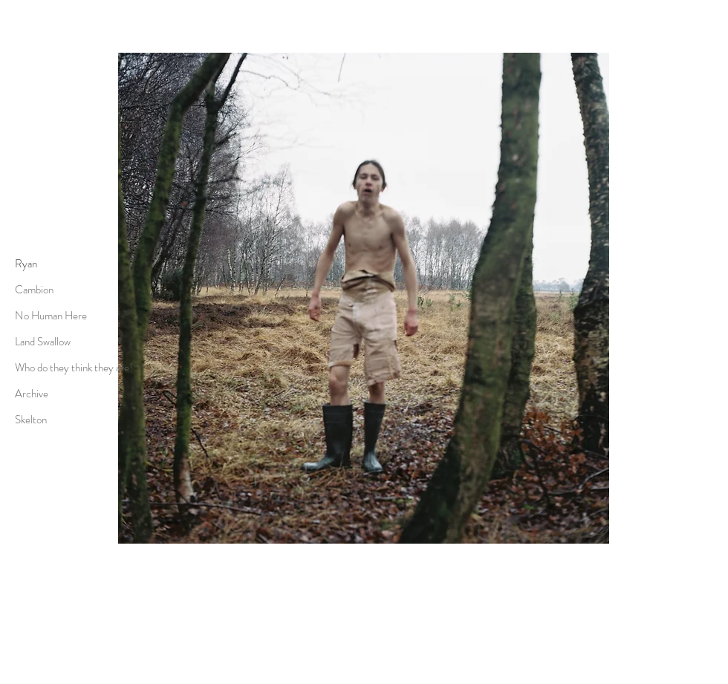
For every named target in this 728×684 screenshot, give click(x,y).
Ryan (26, 263)
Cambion (34, 289)
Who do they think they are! (73, 367)
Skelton (31, 419)
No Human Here (51, 315)
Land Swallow (43, 341)
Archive (31, 393)
